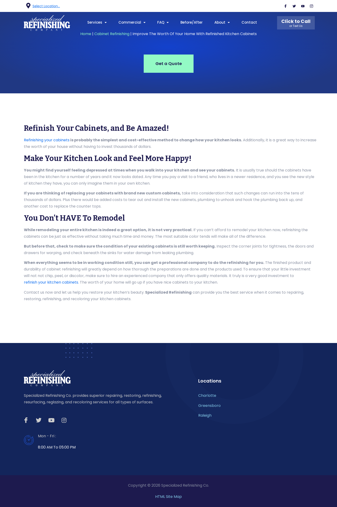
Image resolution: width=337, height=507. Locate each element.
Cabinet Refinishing (111, 33)
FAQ (163, 22)
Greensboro (209, 405)
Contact (249, 22)
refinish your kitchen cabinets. (51, 282)
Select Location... (46, 6)
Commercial (132, 22)
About (222, 22)
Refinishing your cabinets (47, 140)
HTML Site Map (168, 496)
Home (85, 33)
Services (97, 22)
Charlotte (207, 395)
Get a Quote (168, 63)
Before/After (191, 22)
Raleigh (205, 415)
